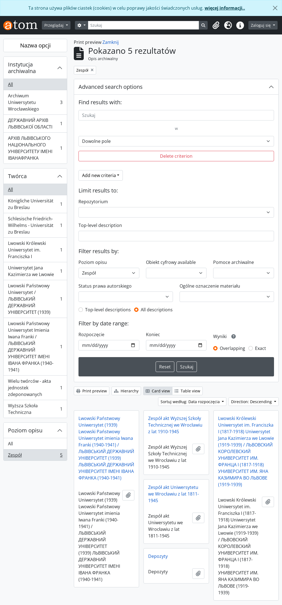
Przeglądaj (54, 25)
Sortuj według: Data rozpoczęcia (191, 401)
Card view (158, 390)
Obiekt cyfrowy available (171, 262)
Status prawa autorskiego (105, 286)
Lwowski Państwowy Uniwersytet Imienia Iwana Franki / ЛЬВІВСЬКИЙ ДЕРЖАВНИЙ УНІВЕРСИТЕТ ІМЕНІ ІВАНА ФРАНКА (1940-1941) (35, 346)
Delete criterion (176, 156)
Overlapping (232, 348)
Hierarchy (126, 390)
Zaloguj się (261, 25)
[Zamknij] (275, 8)
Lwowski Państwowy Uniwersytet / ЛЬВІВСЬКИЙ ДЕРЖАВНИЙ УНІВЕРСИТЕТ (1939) (35, 299)
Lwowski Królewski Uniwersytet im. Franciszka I (35, 249)
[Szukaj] (143, 25)
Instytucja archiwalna (22, 68)
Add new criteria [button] (99, 175)
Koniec (153, 334)
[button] (216, 25)
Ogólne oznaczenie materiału (210, 286)
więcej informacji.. (225, 8)
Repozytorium (93, 202)
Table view (187, 390)
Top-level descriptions (108, 310)
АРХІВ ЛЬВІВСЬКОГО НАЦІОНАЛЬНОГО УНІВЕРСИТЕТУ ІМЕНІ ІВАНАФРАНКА (35, 148)
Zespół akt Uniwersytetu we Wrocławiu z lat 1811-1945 (173, 494)
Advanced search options (110, 86)
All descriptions (157, 310)
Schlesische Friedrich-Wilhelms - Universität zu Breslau (35, 225)
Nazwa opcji (35, 45)
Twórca (17, 176)
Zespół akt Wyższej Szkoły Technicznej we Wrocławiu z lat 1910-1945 (175, 425)
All (10, 84)
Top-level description (100, 225)
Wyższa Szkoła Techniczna (35, 409)
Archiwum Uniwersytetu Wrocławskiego (35, 102)
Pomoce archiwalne (233, 262)
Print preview (91, 390)
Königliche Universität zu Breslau (35, 204)
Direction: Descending (252, 401)
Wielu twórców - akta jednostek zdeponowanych (35, 387)
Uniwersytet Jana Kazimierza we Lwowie (35, 271)
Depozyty (158, 556)
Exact (260, 348)
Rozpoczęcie (91, 334)
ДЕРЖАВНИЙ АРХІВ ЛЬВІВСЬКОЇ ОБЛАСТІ (35, 123)
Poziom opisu (25, 430)
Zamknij (110, 42)
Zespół (35, 456)
